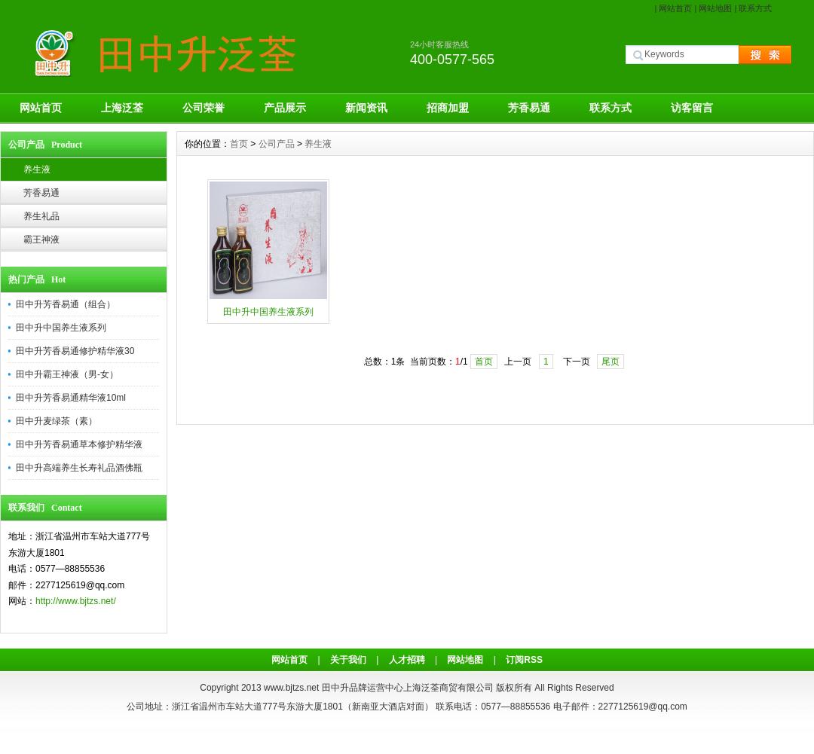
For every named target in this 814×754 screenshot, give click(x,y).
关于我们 (348, 660)
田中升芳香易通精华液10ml (71, 397)
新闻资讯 (366, 108)
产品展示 (285, 108)
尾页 (610, 361)
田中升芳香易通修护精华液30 (75, 351)
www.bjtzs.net (291, 687)
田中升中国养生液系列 (61, 327)
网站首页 (675, 8)
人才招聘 (407, 660)
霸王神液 (41, 239)
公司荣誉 (203, 108)
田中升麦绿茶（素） (56, 421)
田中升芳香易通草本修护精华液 (79, 444)
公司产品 (277, 144)
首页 (239, 144)
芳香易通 (529, 108)
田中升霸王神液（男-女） (67, 374)
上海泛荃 (122, 108)
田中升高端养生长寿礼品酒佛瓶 (79, 467)
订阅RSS (524, 660)
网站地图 (715, 8)
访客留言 (692, 108)
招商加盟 (448, 108)
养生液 (36, 169)
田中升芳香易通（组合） (65, 304)
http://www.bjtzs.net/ (75, 601)
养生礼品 (41, 216)
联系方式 (755, 8)
